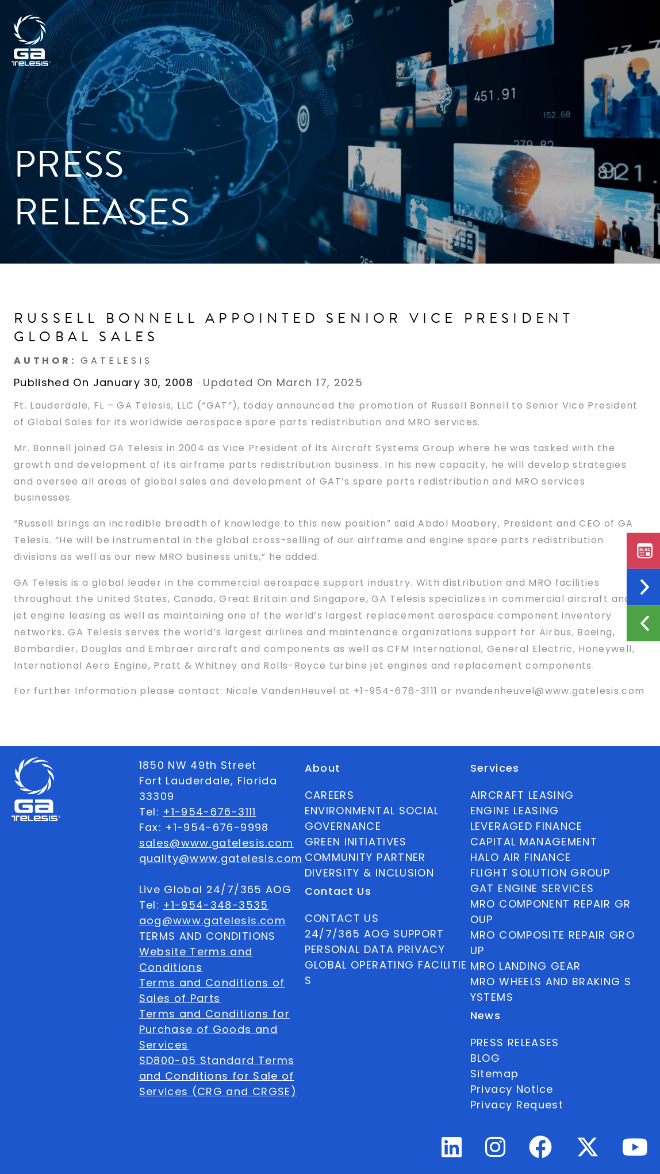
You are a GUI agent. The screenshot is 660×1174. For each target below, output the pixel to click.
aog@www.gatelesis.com (212, 920)
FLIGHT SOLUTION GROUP (540, 873)
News (341, 25)
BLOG (485, 1058)
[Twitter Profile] (587, 1155)
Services (290, 25)
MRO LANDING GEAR (525, 966)
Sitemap (494, 1073)
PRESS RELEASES (514, 1042)
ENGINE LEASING (514, 810)
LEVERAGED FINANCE (526, 826)
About (165, 25)
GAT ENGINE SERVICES (532, 888)
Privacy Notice (512, 1089)
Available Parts (85, 25)
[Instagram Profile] (495, 1152)
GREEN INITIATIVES (356, 841)
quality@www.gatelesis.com (221, 858)
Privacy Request (516, 1104)
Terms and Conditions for (214, 1014)
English (578, 25)
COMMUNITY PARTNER (365, 857)
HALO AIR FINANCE (520, 857)
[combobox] (578, 25)
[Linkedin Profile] (452, 1152)
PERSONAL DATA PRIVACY (375, 949)
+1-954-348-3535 (215, 905)
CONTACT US (342, 918)
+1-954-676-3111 (209, 812)
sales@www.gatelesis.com (216, 843)
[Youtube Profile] (635, 1152)
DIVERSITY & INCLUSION (369, 873)
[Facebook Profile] (540, 1152)
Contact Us (397, 25)
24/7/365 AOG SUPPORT (478, 25)
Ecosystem (225, 25)
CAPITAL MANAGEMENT (533, 841)
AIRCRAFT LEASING (522, 795)
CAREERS (329, 795)
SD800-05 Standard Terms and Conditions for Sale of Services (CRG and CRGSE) (218, 1076)
